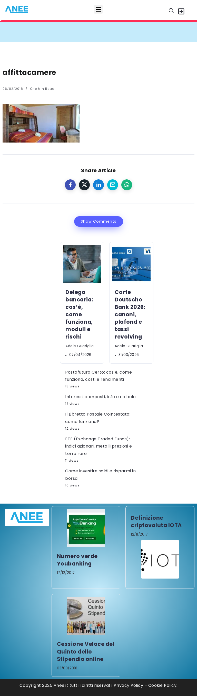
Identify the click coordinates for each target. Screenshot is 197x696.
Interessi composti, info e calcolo (100, 397)
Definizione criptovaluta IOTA (156, 521)
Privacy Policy (128, 685)
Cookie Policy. (163, 685)
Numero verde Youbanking (77, 559)
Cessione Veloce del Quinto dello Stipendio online (86, 651)
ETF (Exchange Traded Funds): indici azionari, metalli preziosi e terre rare (98, 446)
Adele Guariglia (79, 346)
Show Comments (98, 221)
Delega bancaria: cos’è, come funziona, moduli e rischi (79, 314)
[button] (98, 9)
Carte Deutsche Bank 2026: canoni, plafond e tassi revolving (130, 314)
